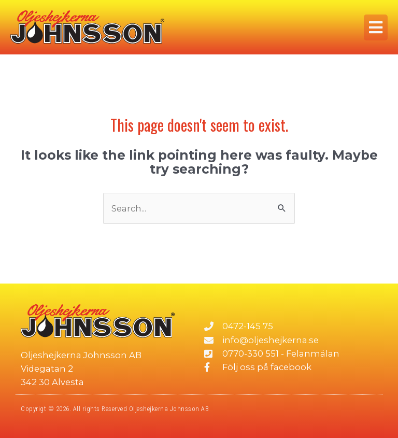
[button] (376, 27)
